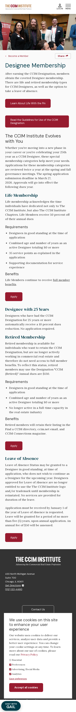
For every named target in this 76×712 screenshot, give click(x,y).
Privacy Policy (29, 654)
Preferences (18, 664)
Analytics (16, 673)
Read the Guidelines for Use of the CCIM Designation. (34, 121)
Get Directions (14, 585)
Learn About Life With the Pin (28, 103)
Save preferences (18, 678)
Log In (60, 7)
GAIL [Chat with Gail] (11, 706)
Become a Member (18, 56)
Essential (17, 660)
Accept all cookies (26, 687)
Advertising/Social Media (25, 669)
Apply (13, 296)
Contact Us (38, 609)
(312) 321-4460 (13, 589)
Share (63, 56)
